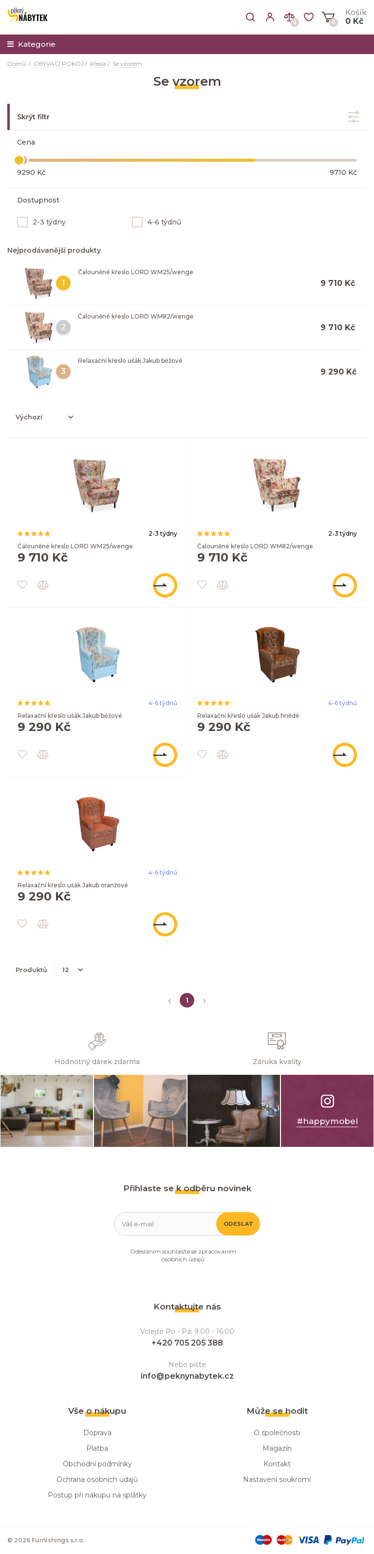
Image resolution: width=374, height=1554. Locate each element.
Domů (16, 63)
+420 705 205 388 (187, 1343)
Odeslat (238, 1223)
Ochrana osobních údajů (97, 1479)
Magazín (277, 1448)
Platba (97, 1448)
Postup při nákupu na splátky (97, 1495)
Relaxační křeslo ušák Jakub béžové (130, 360)
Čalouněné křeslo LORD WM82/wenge (136, 316)
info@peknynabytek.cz (187, 1376)
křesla (98, 63)
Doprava (97, 1432)
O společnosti (277, 1432)
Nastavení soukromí (277, 1479)
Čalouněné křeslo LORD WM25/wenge (135, 272)
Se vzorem (127, 63)
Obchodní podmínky (97, 1464)
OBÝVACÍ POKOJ (59, 63)
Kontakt (277, 1464)
